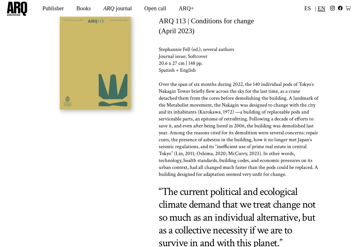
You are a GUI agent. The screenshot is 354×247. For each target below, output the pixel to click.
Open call (155, 8)
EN (321, 8)
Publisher (53, 8)
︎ (332, 8)
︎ (340, 8)
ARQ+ (186, 8)
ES (307, 8)
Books (83, 8)
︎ (348, 8)
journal (117, 8)
